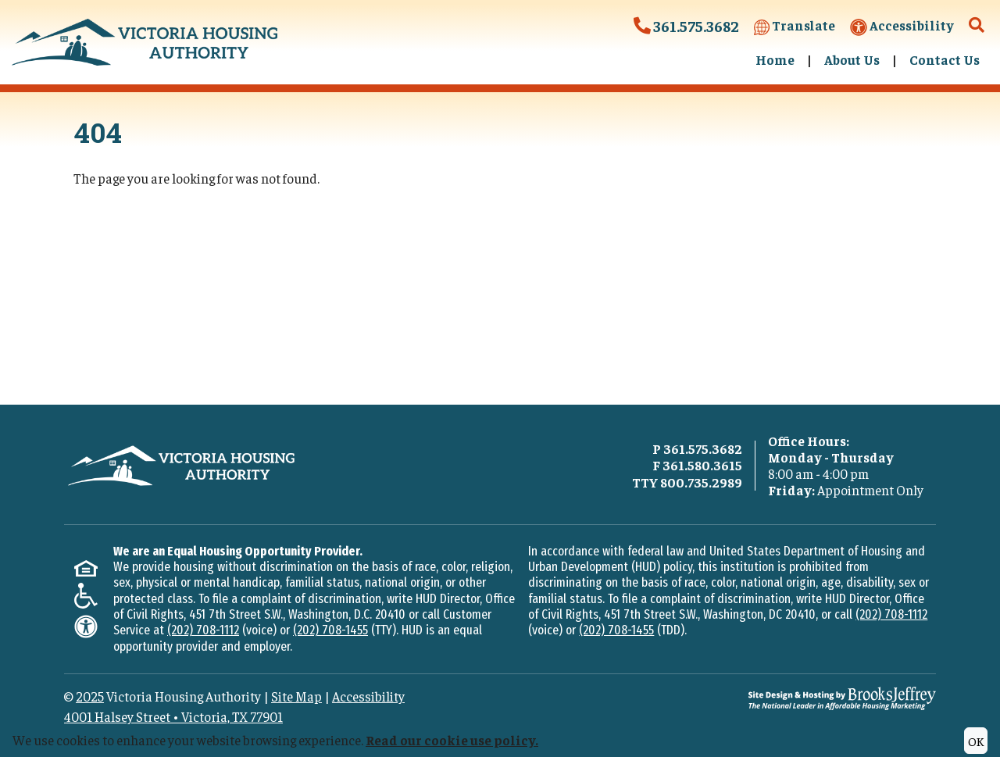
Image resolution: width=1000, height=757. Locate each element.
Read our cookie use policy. (452, 739)
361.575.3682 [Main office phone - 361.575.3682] (702, 448)
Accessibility (902, 26)
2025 (90, 696)
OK (976, 740)
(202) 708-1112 (203, 630)
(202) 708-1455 (330, 630)
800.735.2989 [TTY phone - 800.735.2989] (701, 482)
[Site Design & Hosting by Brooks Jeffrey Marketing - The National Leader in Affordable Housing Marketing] (842, 696)
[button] (977, 25)
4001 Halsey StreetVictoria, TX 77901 (173, 716)
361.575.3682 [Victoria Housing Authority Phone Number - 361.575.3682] (686, 25)
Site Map (296, 696)
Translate (794, 25)
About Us (852, 59)
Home (775, 59)
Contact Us (944, 59)
